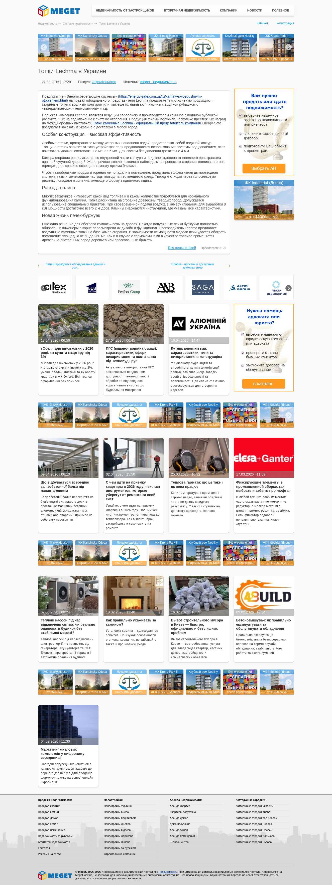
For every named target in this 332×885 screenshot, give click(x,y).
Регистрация (285, 23)
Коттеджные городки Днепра (254, 823)
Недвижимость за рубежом (55, 835)
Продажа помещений (51, 829)
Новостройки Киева (116, 811)
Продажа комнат (48, 811)
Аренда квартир (180, 805)
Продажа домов (48, 817)
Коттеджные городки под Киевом (257, 817)
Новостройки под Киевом (120, 817)
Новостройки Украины (118, 805)
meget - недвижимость (158, 82)
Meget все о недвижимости (55, 875)
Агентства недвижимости (54, 841)
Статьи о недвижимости (78, 23)
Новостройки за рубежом (120, 847)
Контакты (44, 847)
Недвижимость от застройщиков (125, 10)
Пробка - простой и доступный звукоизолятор (192, 266)
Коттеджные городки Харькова (255, 835)
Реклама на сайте (49, 853)
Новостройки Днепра (117, 823)
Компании (229, 10)
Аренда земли (179, 829)
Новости (254, 10)
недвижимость (168, 871)
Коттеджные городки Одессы (254, 829)
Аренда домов (179, 817)
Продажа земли (48, 823)
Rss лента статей (182, 248)
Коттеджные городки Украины (255, 805)
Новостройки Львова (117, 841)
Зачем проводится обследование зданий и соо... (75, 266)
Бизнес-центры (179, 841)
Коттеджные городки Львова (254, 841)
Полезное (280, 10)
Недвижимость (47, 23)
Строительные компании (120, 853)
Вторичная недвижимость (187, 10)
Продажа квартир (49, 805)
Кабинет (262, 23)
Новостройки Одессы (117, 829)
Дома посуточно (180, 823)
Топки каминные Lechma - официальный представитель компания (147, 123)
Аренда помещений (182, 835)
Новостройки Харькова (118, 835)
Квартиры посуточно (183, 811)
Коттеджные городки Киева (253, 811)
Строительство (104, 82)
